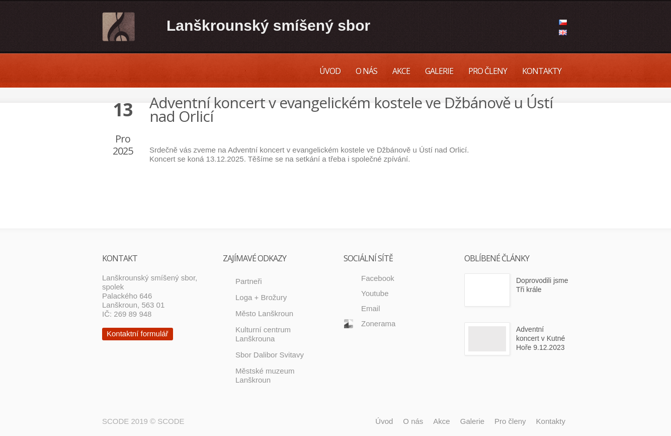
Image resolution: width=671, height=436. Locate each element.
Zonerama (378, 323)
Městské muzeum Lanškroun (265, 375)
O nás (366, 71)
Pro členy (487, 71)
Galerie (439, 71)
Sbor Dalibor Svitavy (269, 354)
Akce (401, 71)
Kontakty (541, 71)
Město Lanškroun (264, 313)
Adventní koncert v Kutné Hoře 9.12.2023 (540, 338)
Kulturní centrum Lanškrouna (263, 334)
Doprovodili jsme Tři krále (542, 285)
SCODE (170, 421)
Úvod (330, 71)
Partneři (248, 281)
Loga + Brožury (261, 297)
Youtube (375, 293)
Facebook (377, 278)
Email (370, 308)
